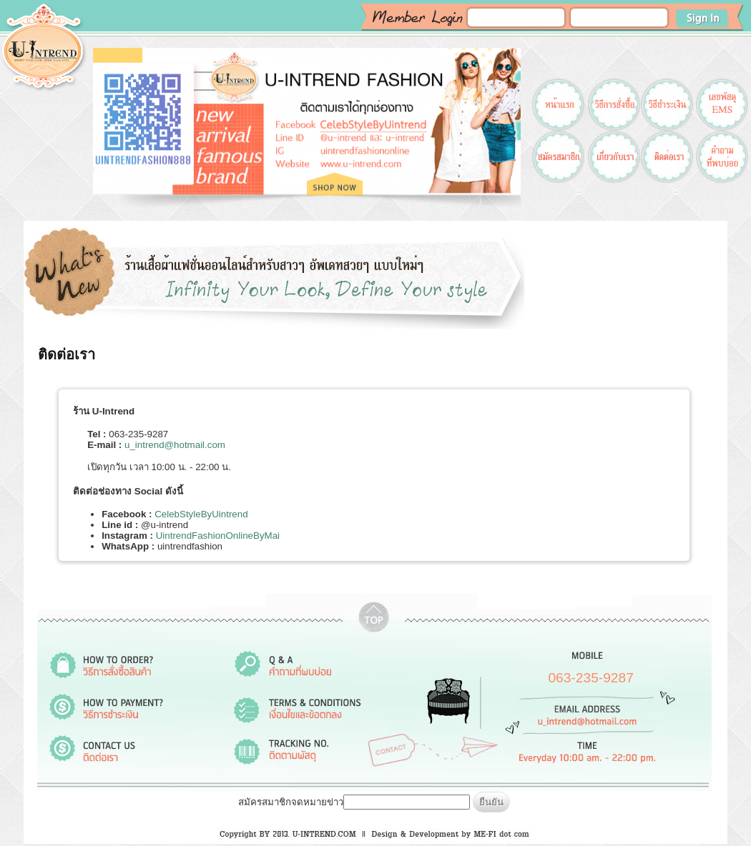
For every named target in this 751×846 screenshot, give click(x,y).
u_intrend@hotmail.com (174, 444)
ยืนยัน (491, 802)
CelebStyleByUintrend (200, 514)
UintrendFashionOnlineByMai (218, 535)
